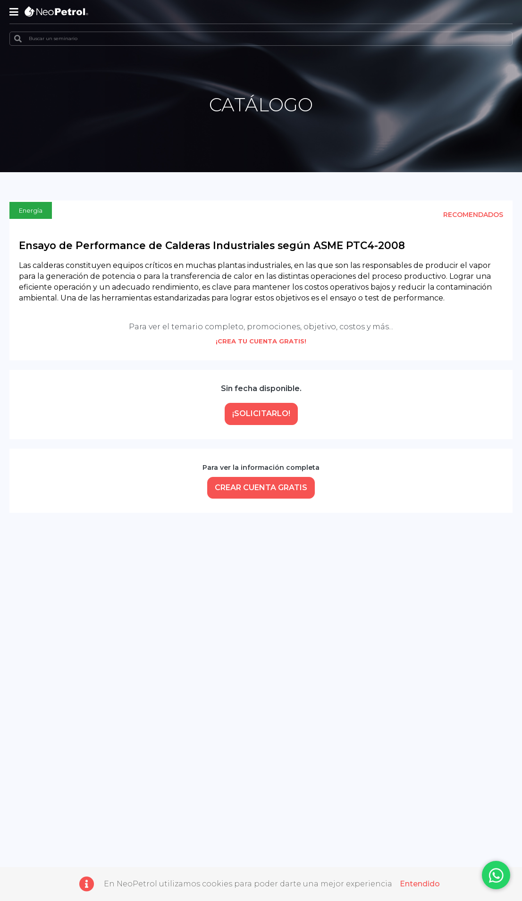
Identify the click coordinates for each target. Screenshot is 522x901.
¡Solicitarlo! (261, 413)
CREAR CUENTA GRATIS (261, 487)
